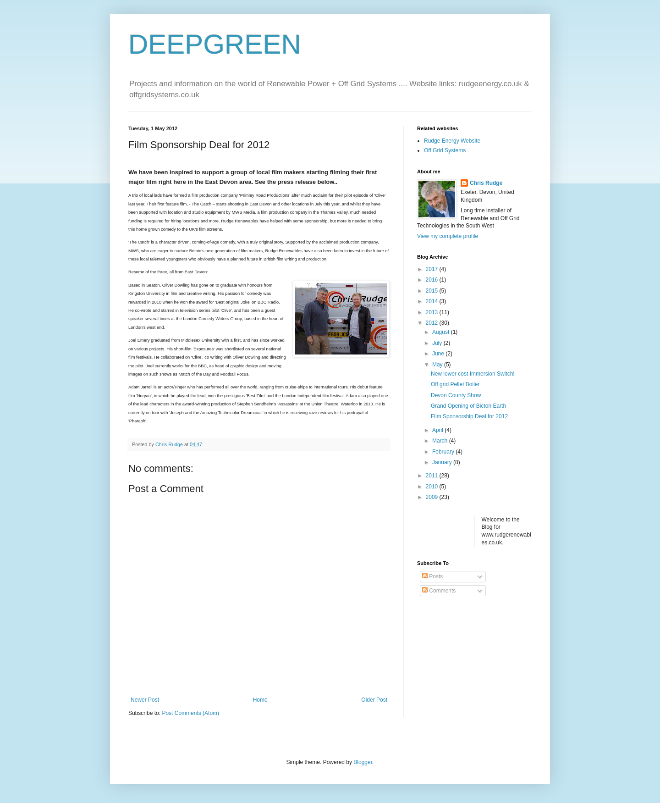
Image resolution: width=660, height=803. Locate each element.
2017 (433, 269)
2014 (433, 301)
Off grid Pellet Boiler (455, 384)
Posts (432, 576)
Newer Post (145, 700)
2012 (433, 323)
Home (260, 700)
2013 (433, 312)
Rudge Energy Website (452, 141)
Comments (439, 590)
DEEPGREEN (214, 44)
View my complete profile (447, 236)
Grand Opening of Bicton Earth (468, 406)
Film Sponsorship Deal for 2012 (469, 416)
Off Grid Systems (445, 150)
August (441, 332)
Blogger (362, 762)
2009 (433, 497)
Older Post (374, 700)
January (442, 462)
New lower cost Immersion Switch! (473, 374)
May (438, 364)
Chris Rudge (486, 183)
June (439, 353)
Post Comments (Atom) (190, 713)
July (438, 343)
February (444, 452)
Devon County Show (456, 395)
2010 (433, 486)
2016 (433, 280)
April (438, 430)
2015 (433, 291)
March (440, 440)
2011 (433, 475)
